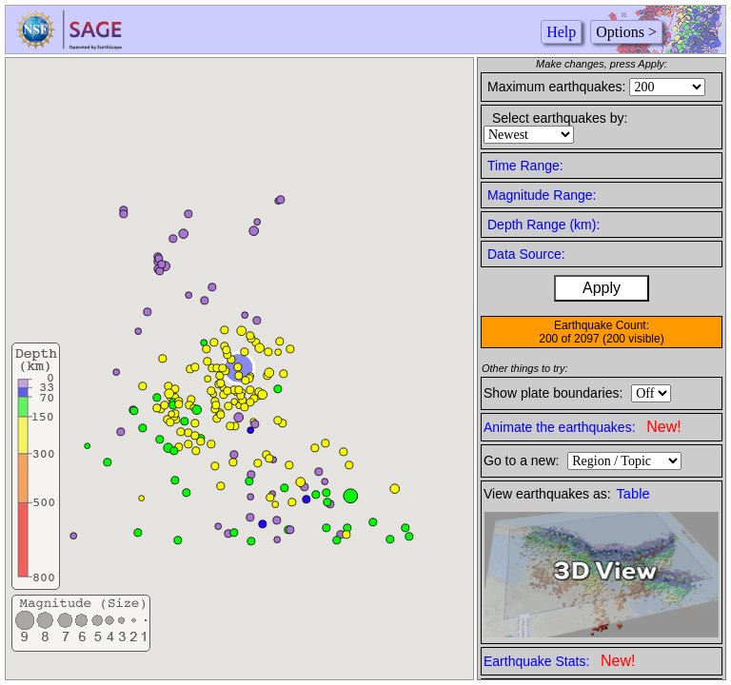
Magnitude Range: (541, 195)
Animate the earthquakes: (583, 427)
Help (561, 32)
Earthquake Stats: (559, 661)
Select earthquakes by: (559, 118)
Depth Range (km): (543, 224)
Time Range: (525, 165)
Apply (602, 288)
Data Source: (526, 254)
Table (633, 493)
